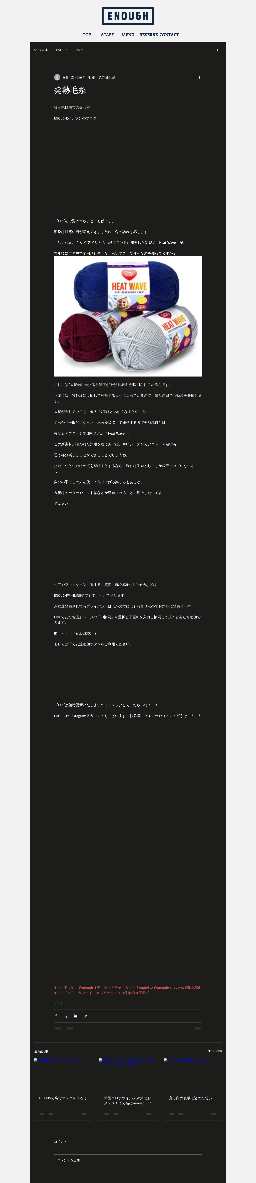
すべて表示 (215, 1050)
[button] (217, 49)
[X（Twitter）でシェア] (66, 1016)
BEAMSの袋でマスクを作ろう (63, 1098)
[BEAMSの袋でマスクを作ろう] (63, 1074)
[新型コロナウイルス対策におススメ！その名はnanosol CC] (128, 1074)
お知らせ (61, 49)
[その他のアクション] (199, 77)
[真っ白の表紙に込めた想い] (193, 1074)
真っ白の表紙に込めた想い (190, 1098)
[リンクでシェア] (85, 1016)
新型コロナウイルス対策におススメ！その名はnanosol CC (127, 1100)
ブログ (79, 49)
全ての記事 (41, 49)
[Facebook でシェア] (56, 1016)
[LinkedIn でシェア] (75, 1016)
